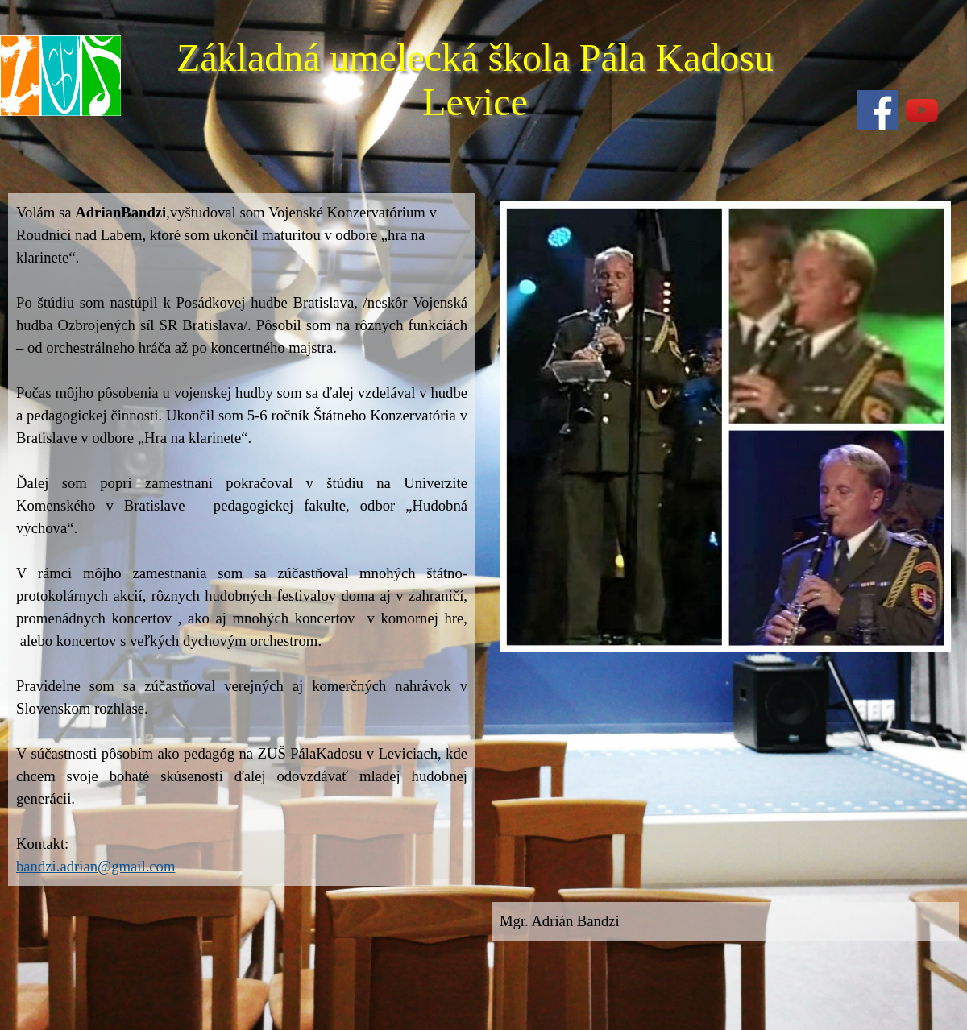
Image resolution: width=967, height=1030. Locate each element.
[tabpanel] (241, 539)
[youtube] (922, 110)
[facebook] (877, 110)
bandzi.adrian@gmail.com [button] (95, 866)
